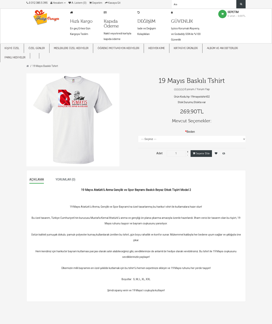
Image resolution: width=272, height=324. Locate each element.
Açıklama (36, 179)
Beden (190, 131)
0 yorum (189, 89)
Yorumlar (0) (65, 179)
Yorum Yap (203, 89)
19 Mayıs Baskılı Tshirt (45, 66)
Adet (159, 153)
